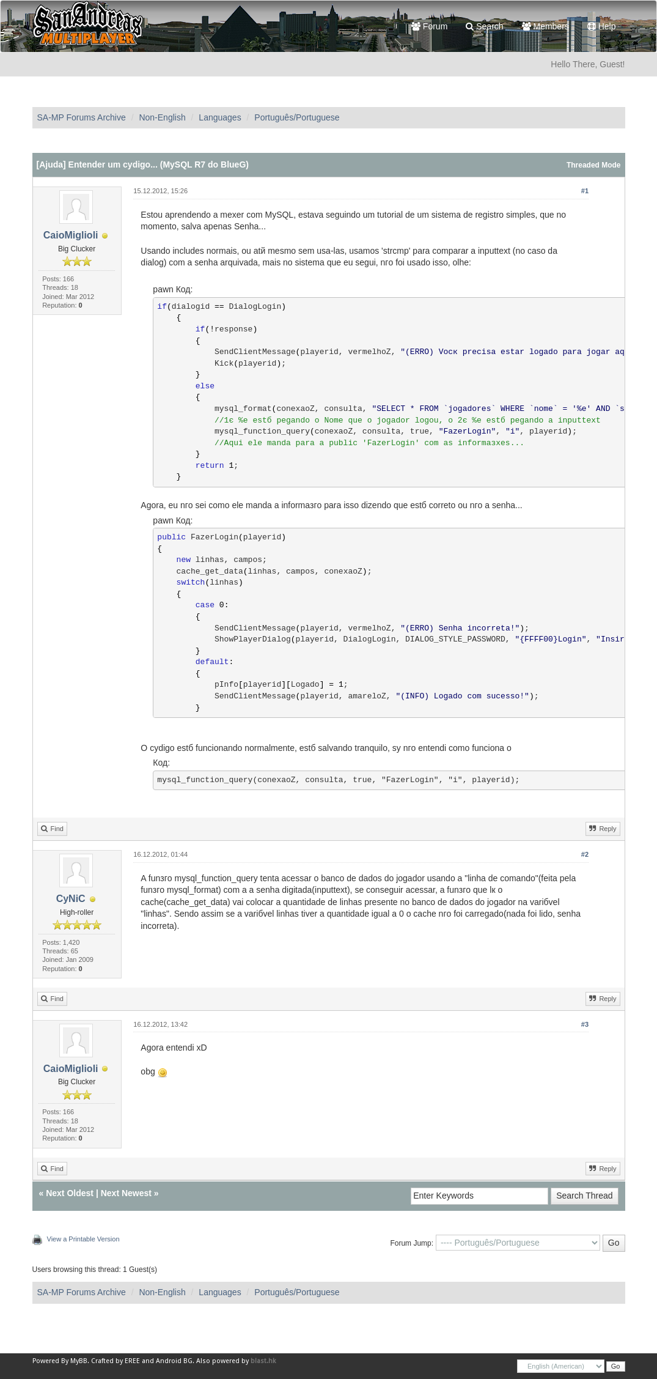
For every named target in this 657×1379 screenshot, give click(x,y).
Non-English (162, 117)
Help (601, 26)
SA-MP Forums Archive (81, 117)
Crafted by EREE (115, 1361)
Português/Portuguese (296, 117)
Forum (429, 26)
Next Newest (126, 1193)
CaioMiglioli (70, 235)
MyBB (78, 1361)
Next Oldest (70, 1193)
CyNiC (71, 898)
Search (484, 26)
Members (545, 26)
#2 (585, 854)
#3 (585, 1024)
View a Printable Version (83, 1239)
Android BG (174, 1361)
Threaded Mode (594, 165)
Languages (220, 117)
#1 (585, 190)
